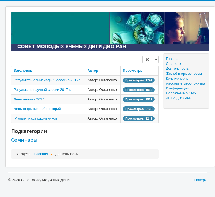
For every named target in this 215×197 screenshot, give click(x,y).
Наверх (200, 180)
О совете (173, 64)
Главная (172, 59)
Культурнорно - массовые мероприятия (185, 80)
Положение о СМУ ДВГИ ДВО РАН (181, 95)
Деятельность (177, 68)
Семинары (24, 140)
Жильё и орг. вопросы (184, 73)
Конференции (177, 88)
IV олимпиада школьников (35, 118)
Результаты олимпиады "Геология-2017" (47, 80)
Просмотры (133, 70)
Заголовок (23, 70)
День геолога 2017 (29, 99)
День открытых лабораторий (37, 109)
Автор (93, 70)
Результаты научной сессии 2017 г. (42, 90)
